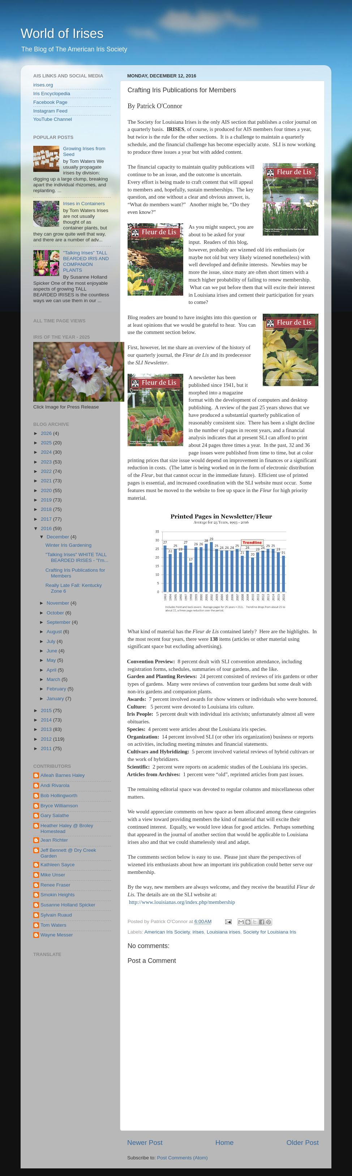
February (57, 688)
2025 (47, 442)
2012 (47, 739)
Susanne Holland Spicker (67, 905)
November (58, 603)
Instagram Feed (50, 111)
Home (224, 1142)
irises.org (43, 85)
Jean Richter (54, 840)
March (54, 679)
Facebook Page (50, 102)
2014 (47, 720)
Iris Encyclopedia (51, 93)
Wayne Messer (56, 935)
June (53, 650)
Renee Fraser (55, 885)
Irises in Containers (84, 203)
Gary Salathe (54, 815)
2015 (47, 710)
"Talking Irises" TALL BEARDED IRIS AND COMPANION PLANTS (86, 261)
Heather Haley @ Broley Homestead (66, 828)
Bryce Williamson (59, 805)
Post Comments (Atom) (182, 1157)
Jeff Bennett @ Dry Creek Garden (68, 853)
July (52, 641)
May (52, 660)
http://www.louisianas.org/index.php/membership (182, 902)
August (55, 631)
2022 (47, 471)
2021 (47, 480)
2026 (47, 433)
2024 (47, 452)
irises (198, 932)
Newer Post (145, 1142)
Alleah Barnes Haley (62, 775)
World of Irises (62, 33)
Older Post (303, 1142)
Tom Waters (53, 925)
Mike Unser (52, 874)
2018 (47, 509)
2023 (47, 462)
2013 (47, 729)
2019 (47, 500)
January (56, 698)
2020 (47, 490)
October (56, 613)
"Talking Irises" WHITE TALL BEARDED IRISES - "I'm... (77, 557)
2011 (47, 748)
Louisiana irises (223, 932)
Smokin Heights (57, 894)
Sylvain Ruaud (56, 915)
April (52, 670)
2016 (47, 528)
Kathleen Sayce (57, 864)
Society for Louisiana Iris (269, 932)
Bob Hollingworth (58, 795)
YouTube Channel (52, 119)
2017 (47, 519)
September (59, 622)
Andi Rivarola (54, 785)
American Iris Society (167, 932)
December (58, 537)
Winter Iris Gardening (69, 545)
